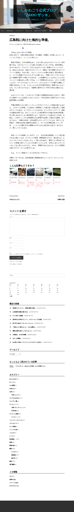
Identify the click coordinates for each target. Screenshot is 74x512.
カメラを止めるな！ (15, 398)
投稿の (12, 479)
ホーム (2, 30)
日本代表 (13, 410)
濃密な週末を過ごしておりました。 (23, 331)
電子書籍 (12, 464)
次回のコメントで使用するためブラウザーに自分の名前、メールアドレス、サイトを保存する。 (26, 254)
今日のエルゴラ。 (15, 199)
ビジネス (13, 451)
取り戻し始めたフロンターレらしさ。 (23, 323)
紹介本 (13, 458)
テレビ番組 (12, 426)
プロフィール (28, 30)
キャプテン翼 (13, 401)
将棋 (10, 442)
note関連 (12, 385)
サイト (10, 247)
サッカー (12, 404)
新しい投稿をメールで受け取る (16, 264)
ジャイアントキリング (15, 420)
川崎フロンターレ (16, 407)
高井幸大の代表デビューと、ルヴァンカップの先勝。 (28, 319)
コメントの (13, 482)
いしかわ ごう (18, 44)
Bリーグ (11, 382)
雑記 (10, 461)
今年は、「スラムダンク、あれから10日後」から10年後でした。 (27, 366)
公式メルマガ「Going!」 (40, 30)
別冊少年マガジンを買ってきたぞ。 (22, 183)
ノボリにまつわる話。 (56, 183)
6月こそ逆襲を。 (17, 338)
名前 (10, 237)
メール (11, 242)
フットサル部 (13, 429)
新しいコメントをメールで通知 (16, 261)
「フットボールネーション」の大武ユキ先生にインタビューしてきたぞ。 (39, 185)
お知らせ (12, 388)
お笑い (11, 391)
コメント (11, 216)
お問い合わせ (10, 30)
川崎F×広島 (61, 199)
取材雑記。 (12, 35)
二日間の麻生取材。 (12, 183)
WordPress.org (14, 485)
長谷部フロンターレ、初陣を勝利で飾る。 (25, 308)
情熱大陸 (12, 445)
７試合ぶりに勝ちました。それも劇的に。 (25, 327)
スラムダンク (13, 423)
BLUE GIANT (13, 379)
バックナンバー (19, 30)
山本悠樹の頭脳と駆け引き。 (21, 312)
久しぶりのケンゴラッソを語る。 (48, 183)
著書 (50, 30)
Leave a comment (36, 44)
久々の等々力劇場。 (18, 315)
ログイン (12, 476)
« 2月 (10, 296)
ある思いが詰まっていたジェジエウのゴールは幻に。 (28, 342)
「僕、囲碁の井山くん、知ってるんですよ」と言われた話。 (30, 184)
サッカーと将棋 (13, 414)
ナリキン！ (14, 417)
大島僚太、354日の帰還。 (20, 334)
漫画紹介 (13, 455)
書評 (10, 448)
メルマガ (12, 433)
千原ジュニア (15, 395)
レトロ (11, 436)
